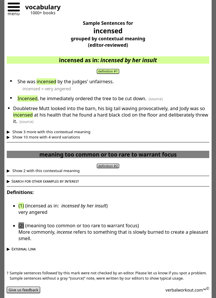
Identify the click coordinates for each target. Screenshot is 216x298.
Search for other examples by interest (45, 181)
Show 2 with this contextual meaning (45, 170)
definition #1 (108, 71)
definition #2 (108, 166)
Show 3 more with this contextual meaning (50, 131)
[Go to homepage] (41, 7)
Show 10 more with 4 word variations (45, 137)
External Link (23, 249)
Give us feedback (23, 289)
